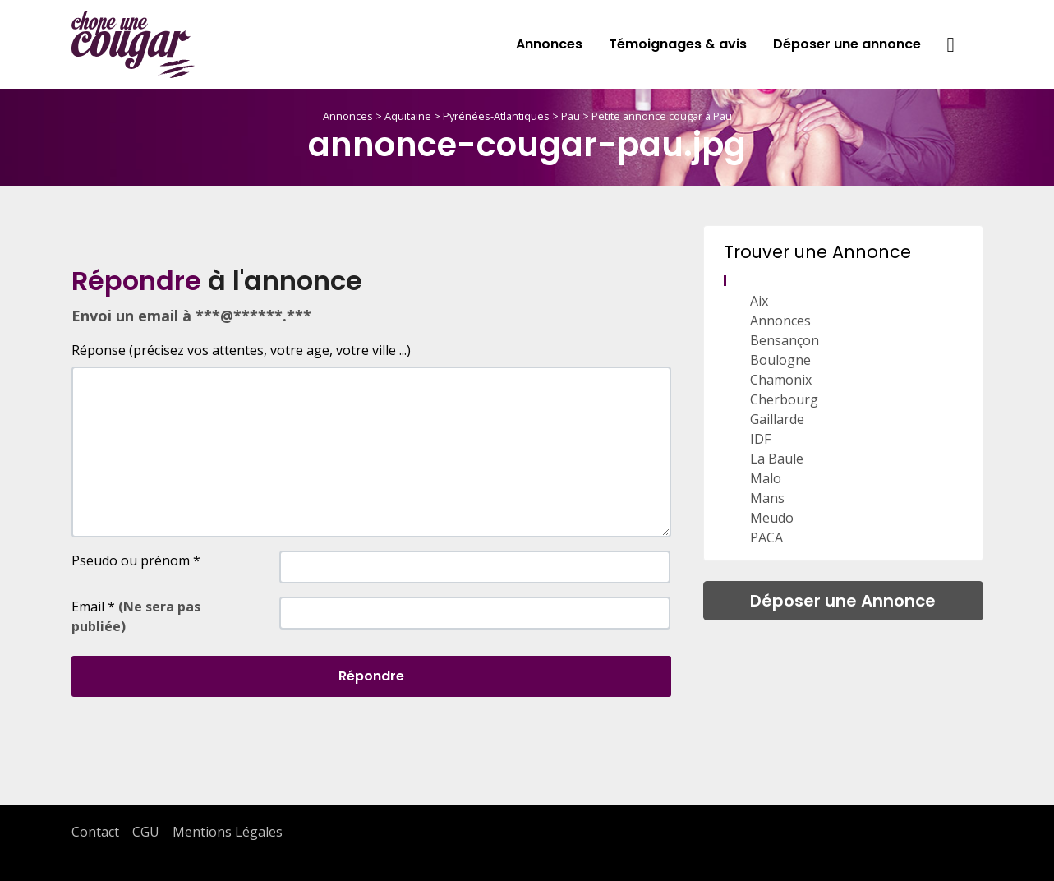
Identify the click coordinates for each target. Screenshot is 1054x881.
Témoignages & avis (678, 44)
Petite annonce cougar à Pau (661, 115)
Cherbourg (784, 399)
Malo (765, 478)
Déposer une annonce (847, 44)
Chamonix (781, 380)
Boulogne (780, 360)
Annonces (549, 44)
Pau (570, 115)
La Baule (776, 459)
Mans (767, 498)
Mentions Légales (228, 832)
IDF (760, 439)
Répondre (371, 676)
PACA (766, 537)
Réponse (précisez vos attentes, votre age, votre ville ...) (241, 350)
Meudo (772, 518)
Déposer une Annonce (843, 600)
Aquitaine (407, 115)
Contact (95, 832)
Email (135, 616)
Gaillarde (777, 419)
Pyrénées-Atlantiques (496, 115)
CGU (145, 832)
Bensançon (784, 340)
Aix (759, 301)
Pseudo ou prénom (135, 560)
